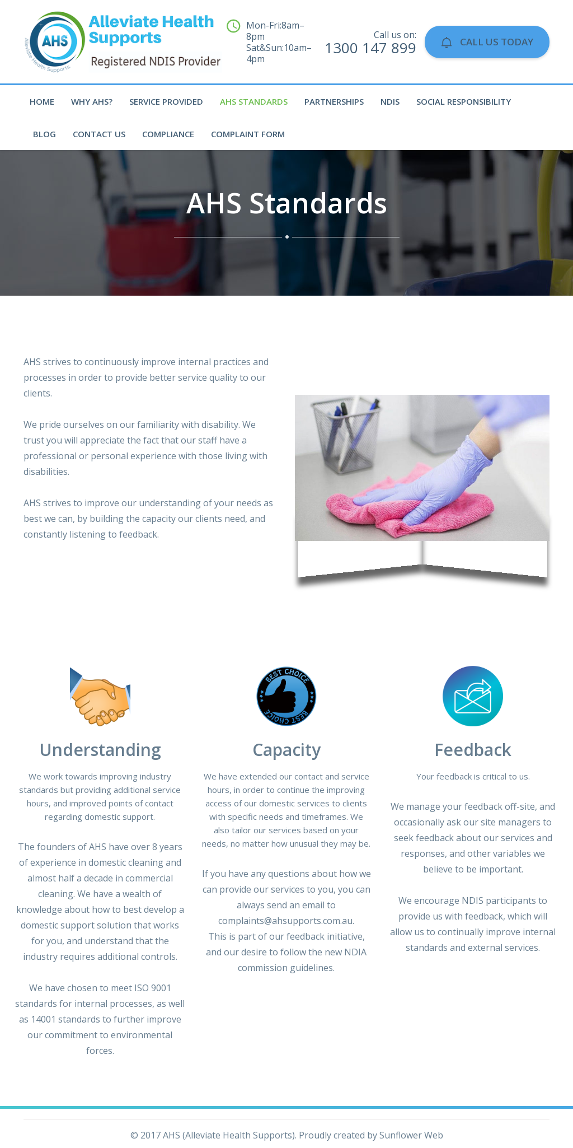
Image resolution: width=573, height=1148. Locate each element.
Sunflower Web (411, 1135)
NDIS (390, 101)
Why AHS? (91, 101)
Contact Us (99, 133)
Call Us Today (487, 41)
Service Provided (166, 101)
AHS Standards (254, 101)
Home (42, 101)
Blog (44, 133)
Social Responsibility (463, 101)
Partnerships (334, 101)
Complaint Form (248, 133)
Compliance (168, 133)
